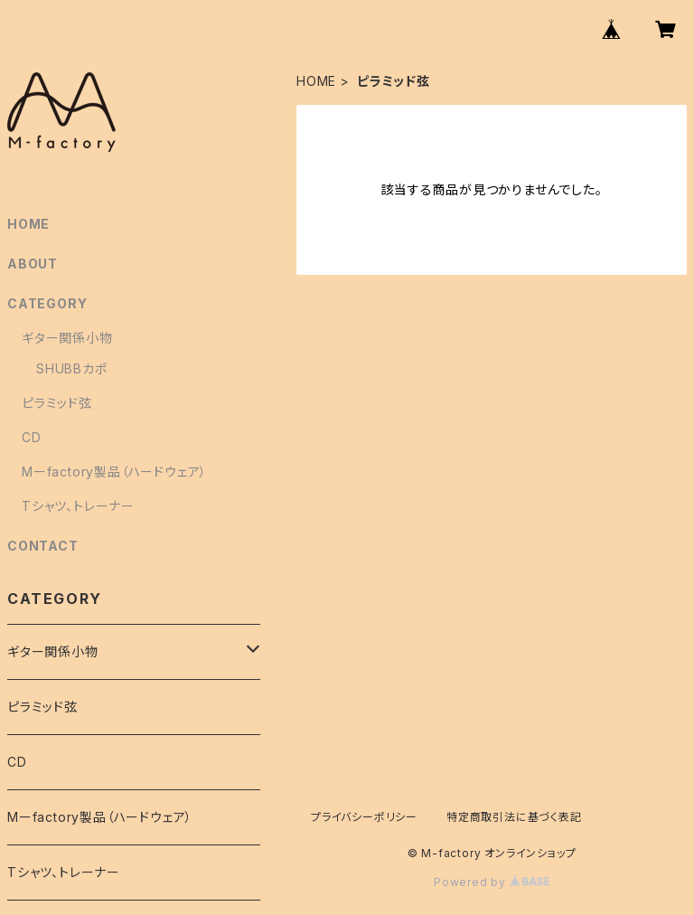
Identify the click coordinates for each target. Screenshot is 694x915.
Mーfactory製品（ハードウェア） (114, 471)
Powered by (491, 882)
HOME (316, 81)
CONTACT (43, 545)
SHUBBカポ (72, 368)
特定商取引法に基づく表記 (514, 817)
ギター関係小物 (67, 337)
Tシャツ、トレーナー (78, 506)
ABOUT (32, 263)
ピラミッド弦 (57, 402)
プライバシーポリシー (364, 817)
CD (32, 437)
